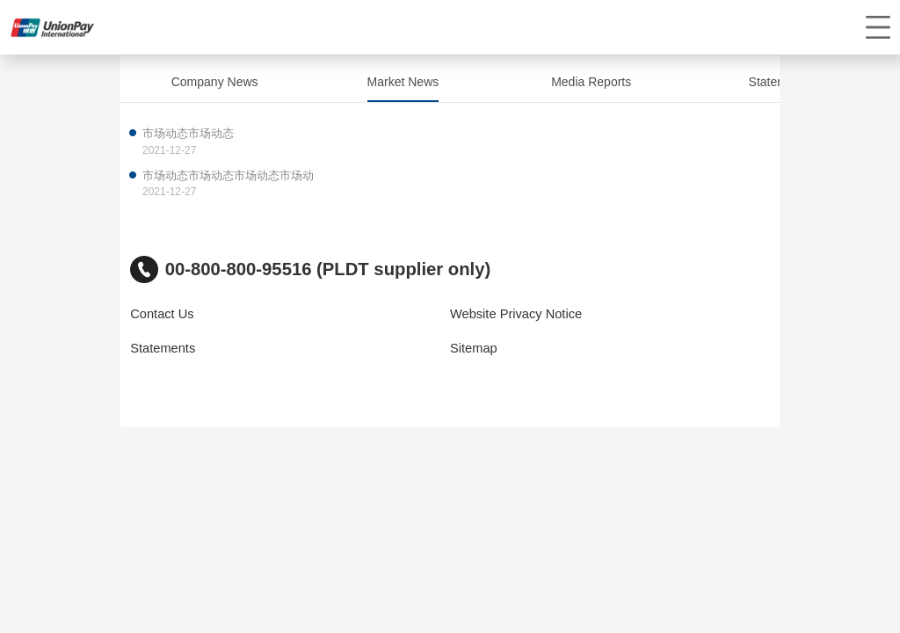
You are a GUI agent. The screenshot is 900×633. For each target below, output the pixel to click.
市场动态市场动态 (188, 133)
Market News (403, 82)
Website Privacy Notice (516, 314)
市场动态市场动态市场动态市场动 (228, 175)
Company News (214, 82)
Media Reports (591, 82)
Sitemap (473, 348)
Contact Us (161, 314)
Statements (780, 82)
